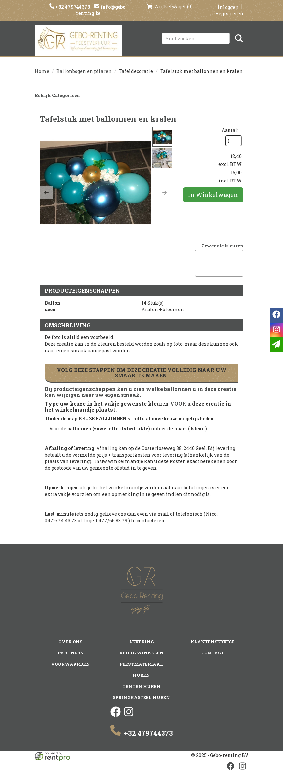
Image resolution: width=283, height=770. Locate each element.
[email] (276, 344)
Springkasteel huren (141, 697)
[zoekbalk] (196, 38)
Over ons (70, 642)
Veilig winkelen (141, 653)
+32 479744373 (72, 7)
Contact (212, 653)
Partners (70, 653)
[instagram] (128, 715)
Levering (141, 642)
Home (42, 71)
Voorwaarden (70, 664)
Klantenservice (212, 642)
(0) (170, 6)
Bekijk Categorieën (139, 95)
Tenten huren (141, 686)
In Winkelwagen (213, 195)
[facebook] (115, 715)
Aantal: (230, 130)
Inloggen (228, 7)
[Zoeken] (239, 38)
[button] (46, 192)
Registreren (229, 14)
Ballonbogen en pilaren (84, 71)
